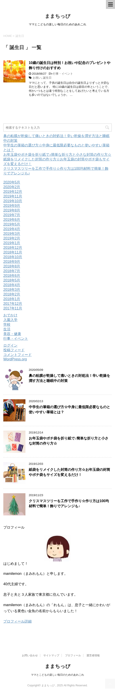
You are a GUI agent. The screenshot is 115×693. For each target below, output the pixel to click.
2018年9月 (11, 262)
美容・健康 (12, 334)
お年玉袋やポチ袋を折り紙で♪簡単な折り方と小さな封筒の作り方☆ (57, 154)
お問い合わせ (30, 655)
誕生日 (47, 77)
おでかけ (10, 315)
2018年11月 (12, 252)
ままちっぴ (57, 16)
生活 (6, 329)
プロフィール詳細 (17, 621)
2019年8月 (11, 210)
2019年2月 (11, 238)
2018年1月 (11, 299)
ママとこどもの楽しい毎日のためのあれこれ (57, 674)
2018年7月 (11, 271)
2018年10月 (12, 257)
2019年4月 (11, 229)
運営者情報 (93, 655)
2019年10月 (12, 201)
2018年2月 (11, 294)
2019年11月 (12, 196)
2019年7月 (11, 215)
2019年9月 (11, 206)
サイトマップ (51, 655)
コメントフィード (17, 355)
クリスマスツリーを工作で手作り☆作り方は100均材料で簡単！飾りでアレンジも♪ (69, 503)
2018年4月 (11, 285)
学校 (6, 324)
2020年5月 (11, 182)
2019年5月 (11, 224)
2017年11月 (12, 308)
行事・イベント (63, 73)
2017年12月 (12, 304)
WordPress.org (15, 359)
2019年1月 (11, 243)
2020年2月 (11, 187)
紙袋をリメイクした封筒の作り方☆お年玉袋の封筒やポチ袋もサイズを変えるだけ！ (69, 472)
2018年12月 (12, 248)
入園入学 (10, 320)
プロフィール (73, 655)
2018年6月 (11, 276)
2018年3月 (11, 290)
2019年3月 (11, 234)
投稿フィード (14, 350)
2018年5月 (11, 280)
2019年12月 (12, 192)
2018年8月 (11, 266)
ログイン (10, 345)
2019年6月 (11, 220)
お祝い (37, 77)
